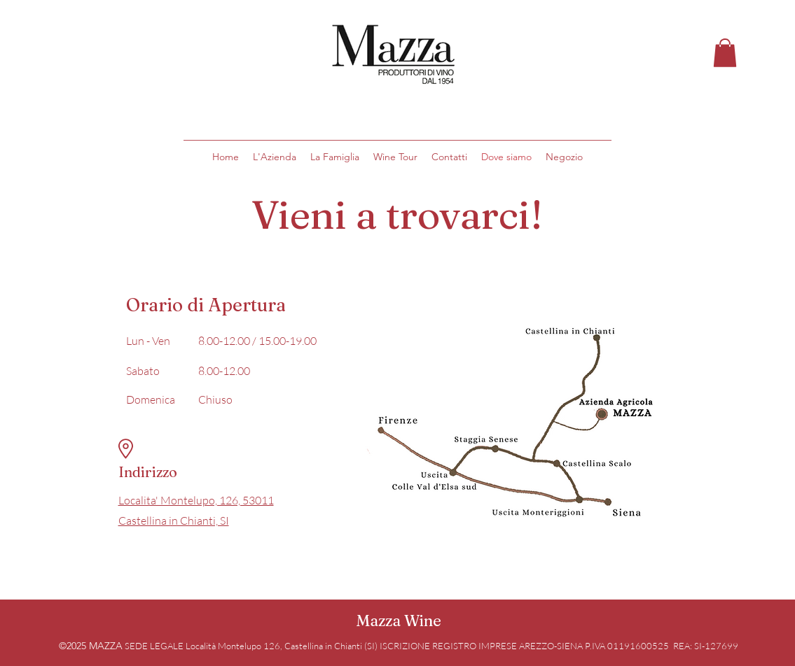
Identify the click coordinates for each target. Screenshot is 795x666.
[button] (725, 52)
